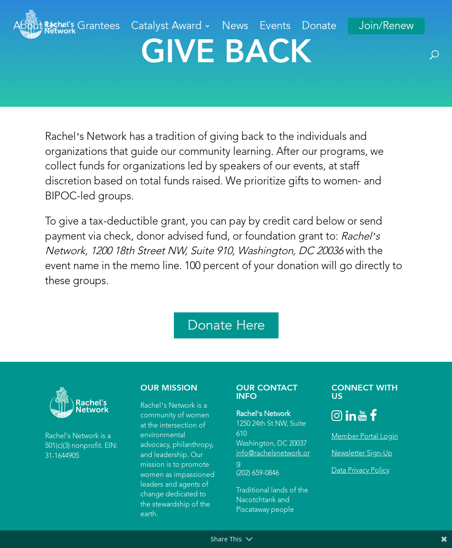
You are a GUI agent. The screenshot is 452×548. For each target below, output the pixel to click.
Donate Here (226, 325)
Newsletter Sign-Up (361, 453)
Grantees (98, 27)
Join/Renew (386, 25)
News (235, 27)
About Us (35, 27)
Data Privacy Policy (360, 470)
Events (275, 27)
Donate (319, 27)
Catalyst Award (166, 27)
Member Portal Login (364, 436)
